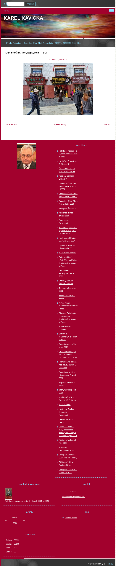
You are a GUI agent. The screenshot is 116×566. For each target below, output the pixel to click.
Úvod (8, 43)
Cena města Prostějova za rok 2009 (66, 273)
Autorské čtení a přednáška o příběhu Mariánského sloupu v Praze (68, 261)
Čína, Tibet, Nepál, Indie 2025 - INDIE (67, 170)
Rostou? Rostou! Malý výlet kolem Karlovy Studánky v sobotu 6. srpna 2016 (68, 431)
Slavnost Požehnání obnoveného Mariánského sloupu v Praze (67, 317)
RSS (111, 564)
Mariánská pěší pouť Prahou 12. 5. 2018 (68, 398)
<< (6, 520)
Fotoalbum (17, 43)
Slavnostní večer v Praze (67, 297)
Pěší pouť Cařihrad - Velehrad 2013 (68, 471)
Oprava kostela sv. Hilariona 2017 (67, 246)
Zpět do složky (60, 124)
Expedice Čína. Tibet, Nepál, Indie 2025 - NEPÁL (68, 186)
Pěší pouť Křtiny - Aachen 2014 (66, 463)
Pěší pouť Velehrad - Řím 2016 (68, 441)
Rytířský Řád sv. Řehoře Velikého (66, 282)
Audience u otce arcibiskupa (66, 214)
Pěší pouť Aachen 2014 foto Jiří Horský (68, 456)
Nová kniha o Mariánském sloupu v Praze (68, 306)
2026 (15, 523)
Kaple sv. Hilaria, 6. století (67, 384)
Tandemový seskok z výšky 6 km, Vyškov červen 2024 (68, 230)
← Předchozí (11, 124)
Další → (106, 124)
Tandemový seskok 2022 (67, 289)
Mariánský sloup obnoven (66, 328)
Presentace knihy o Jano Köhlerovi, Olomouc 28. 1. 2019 (68, 354)
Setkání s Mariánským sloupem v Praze (68, 337)
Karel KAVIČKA (23, 18)
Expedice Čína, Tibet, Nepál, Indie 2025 (68, 202)
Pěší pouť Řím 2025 (67, 208)
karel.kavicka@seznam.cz (73, 496)
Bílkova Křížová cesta (65, 420)
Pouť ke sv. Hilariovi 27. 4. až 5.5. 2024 (67, 239)
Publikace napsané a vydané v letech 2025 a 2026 (68, 154)
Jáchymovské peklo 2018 (67, 391)
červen (15, 517)
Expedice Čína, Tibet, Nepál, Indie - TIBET (42, 43)
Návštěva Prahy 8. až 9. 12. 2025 (68, 162)
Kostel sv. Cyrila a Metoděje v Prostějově (66, 412)
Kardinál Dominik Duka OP (66, 177)
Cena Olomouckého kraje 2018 (67, 345)
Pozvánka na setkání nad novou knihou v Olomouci (68, 365)
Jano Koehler (65, 404)
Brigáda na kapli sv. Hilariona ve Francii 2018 (67, 375)
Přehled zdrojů (71, 518)
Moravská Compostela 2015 (66, 449)
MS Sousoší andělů (67, 253)
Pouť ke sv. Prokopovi (64, 221)
